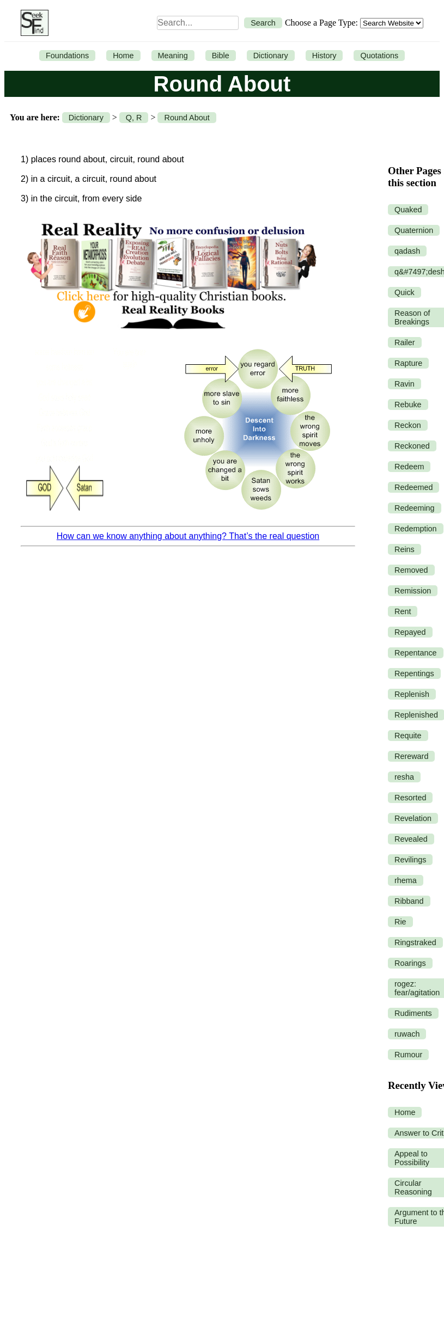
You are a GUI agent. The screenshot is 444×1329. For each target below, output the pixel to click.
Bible (220, 55)
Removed (411, 570)
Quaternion (413, 230)
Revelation (412, 818)
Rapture (408, 363)
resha (404, 777)
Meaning (173, 55)
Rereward (411, 756)
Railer (404, 342)
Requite (408, 735)
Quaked (408, 209)
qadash (407, 251)
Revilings (410, 859)
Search (263, 23)
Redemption (415, 528)
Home (123, 55)
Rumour (408, 1054)
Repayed (410, 632)
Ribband (409, 901)
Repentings (414, 673)
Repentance (415, 652)
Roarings (410, 963)
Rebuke (408, 404)
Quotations (379, 55)
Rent (402, 611)
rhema (405, 880)
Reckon (407, 425)
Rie (400, 921)
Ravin (404, 383)
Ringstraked (415, 942)
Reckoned (412, 446)
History (324, 55)
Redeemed (413, 487)
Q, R (134, 117)
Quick (404, 292)
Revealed (411, 839)
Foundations (67, 55)
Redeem (409, 466)
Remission (412, 590)
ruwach (406, 1034)
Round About (186, 117)
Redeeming (414, 508)
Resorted (410, 797)
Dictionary (270, 55)
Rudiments (413, 1013)
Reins (404, 549)
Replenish (411, 694)
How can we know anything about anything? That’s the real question (188, 536)
